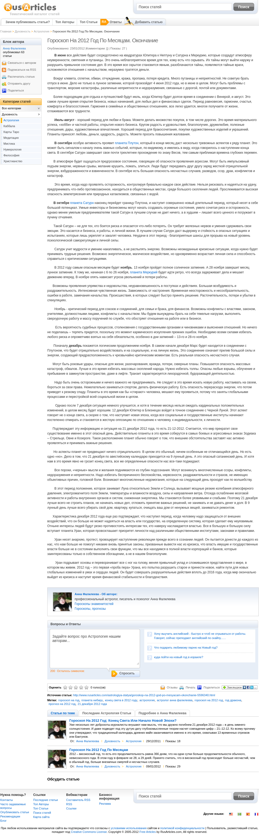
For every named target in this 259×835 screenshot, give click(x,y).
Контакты (6, 799)
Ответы (116, 22)
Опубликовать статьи (14, 812)
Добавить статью (149, 22)
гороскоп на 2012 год (209, 700)
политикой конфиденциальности (182, 828)
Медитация (11, 137)
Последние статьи (45, 799)
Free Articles (147, 831)
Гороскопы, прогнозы (90, 609)
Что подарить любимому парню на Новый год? (186, 647)
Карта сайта (41, 817)
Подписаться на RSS (22, 69)
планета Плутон (127, 143)
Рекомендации (10, 816)
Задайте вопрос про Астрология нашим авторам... (94, 649)
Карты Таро (11, 131)
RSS (69, 804)
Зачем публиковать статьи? (28, 22)
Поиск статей (42, 812)
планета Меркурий (143, 272)
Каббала (9, 126)
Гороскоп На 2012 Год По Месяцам (98, 750)
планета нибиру (92, 700)
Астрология (41, 31)
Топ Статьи (88, 22)
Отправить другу (19, 83)
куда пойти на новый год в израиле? (178, 657)
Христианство (12, 161)
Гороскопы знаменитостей (94, 604)
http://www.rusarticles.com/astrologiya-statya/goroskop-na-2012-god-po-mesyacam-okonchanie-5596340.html (144, 695)
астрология (147, 700)
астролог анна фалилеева (174, 700)
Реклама (105, 803)
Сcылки (71, 808)
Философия (11, 155)
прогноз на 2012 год (62, 703)
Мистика (9, 143)
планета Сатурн (82, 203)
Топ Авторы (64, 22)
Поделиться (16, 90)
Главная (5, 31)
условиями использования (129, 828)
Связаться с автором (22, 62)
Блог (3, 820)
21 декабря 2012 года (92, 703)
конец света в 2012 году (121, 700)
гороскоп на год (68, 700)
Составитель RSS (78, 799)
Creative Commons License (89, 831)
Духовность (22, 31)
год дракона (233, 700)
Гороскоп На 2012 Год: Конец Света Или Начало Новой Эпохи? (122, 721)
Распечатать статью (21, 76)
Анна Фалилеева (87, 594)
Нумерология (12, 149)
